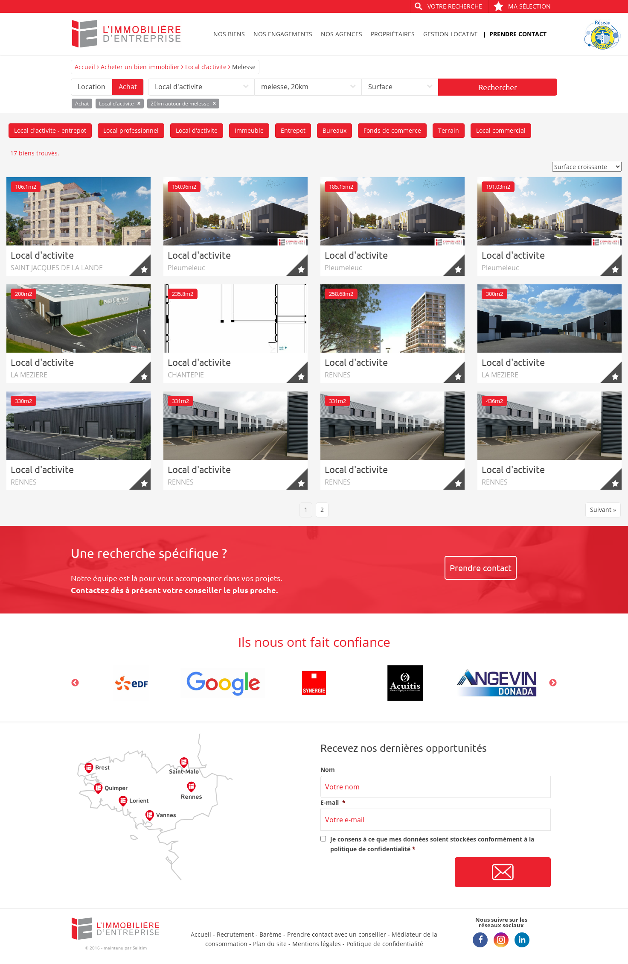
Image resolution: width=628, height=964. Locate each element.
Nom (327, 770)
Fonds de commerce (392, 130)
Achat (128, 86)
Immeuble (249, 130)
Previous (75, 683)
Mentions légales (316, 944)
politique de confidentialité (370, 849)
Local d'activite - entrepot (50, 130)
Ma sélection (522, 6)
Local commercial (501, 130)
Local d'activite (197, 130)
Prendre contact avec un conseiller (336, 934)
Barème (270, 934)
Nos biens (229, 34)
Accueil (85, 67)
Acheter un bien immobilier (140, 67)
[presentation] (385, 872)
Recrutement (235, 934)
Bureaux (334, 130)
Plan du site (270, 944)
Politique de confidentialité (384, 944)
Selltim (140, 948)
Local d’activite (206, 67)
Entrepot (293, 130)
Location (91, 86)
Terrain (448, 130)
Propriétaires (393, 34)
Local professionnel (131, 130)
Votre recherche (454, 6)
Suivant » (603, 509)
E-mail (333, 802)
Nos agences (341, 34)
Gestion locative (450, 34)
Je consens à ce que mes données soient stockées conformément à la (432, 844)
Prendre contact (518, 34)
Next (553, 683)
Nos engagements (282, 34)
